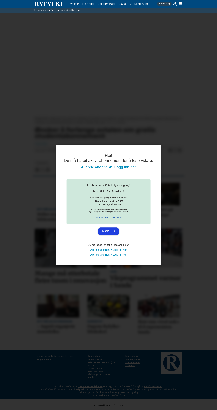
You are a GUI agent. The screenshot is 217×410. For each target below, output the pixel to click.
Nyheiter (73, 3)
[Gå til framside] (49, 3)
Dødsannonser (106, 3)
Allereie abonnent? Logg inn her (108, 167)
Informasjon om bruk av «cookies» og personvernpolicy (108, 392)
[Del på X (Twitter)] (175, 150)
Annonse (130, 365)
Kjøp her (108, 231)
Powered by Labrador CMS (108, 405)
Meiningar (88, 3)
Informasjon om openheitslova (108, 395)
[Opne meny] (180, 4)
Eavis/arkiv (125, 3)
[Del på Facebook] (170, 150)
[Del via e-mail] (180, 150)
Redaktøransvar (153, 386)
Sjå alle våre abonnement (108, 218)
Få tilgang (164, 3)
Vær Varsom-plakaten (90, 386)
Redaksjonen (132, 359)
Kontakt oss (141, 3)
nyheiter (42, 163)
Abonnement (132, 362)
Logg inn (175, 4)
